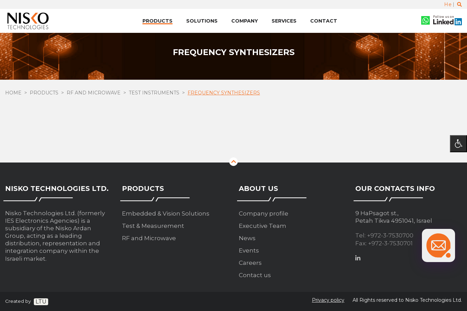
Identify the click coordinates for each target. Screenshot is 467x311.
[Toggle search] (459, 4)
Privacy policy (328, 300)
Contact (323, 21)
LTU (41, 301)
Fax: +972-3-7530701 (384, 243)
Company (244, 21)
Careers (250, 262)
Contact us (255, 275)
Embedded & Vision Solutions (165, 213)
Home (13, 93)
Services (284, 21)
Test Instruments (154, 93)
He (448, 4)
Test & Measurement (153, 225)
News (247, 238)
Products (157, 21)
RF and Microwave (94, 93)
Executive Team (262, 225)
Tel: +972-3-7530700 (384, 235)
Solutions (202, 21)
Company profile (263, 213)
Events (249, 250)
